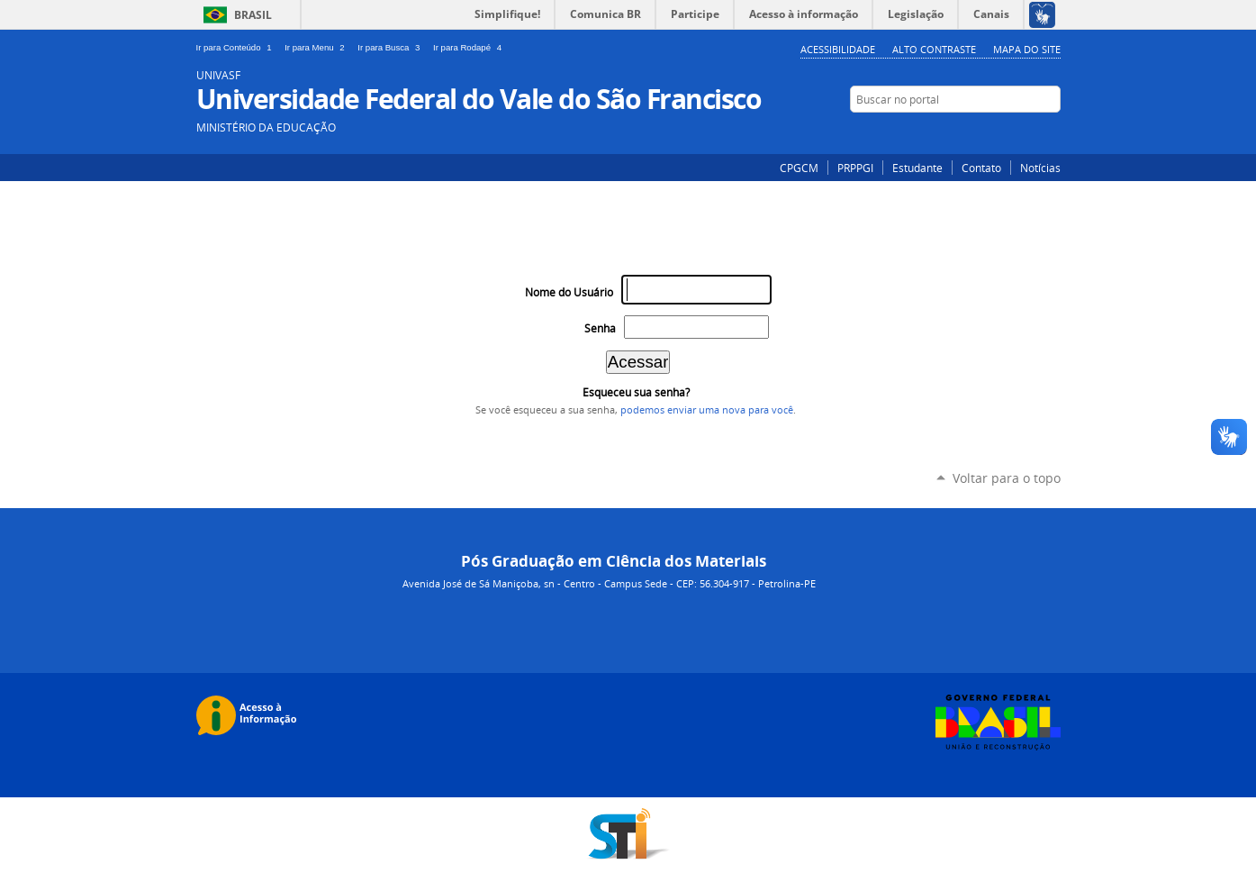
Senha (600, 328)
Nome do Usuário (569, 292)
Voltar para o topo (1007, 478)
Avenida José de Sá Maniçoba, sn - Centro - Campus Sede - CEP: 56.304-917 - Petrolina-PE (609, 583)
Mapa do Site (1027, 49)
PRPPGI (855, 167)
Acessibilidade (837, 49)
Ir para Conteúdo (237, 47)
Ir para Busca (391, 47)
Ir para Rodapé (469, 47)
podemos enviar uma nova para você (706, 410)
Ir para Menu (317, 47)
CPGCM (799, 167)
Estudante (917, 167)
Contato (981, 167)
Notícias (1040, 167)
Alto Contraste (934, 49)
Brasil (253, 15)
